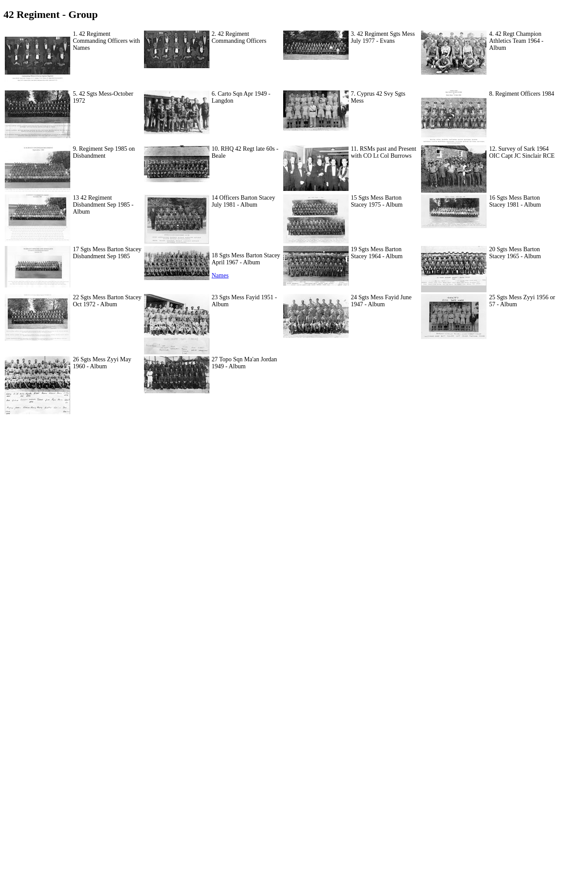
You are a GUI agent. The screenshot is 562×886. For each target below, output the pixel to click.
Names (220, 275)
